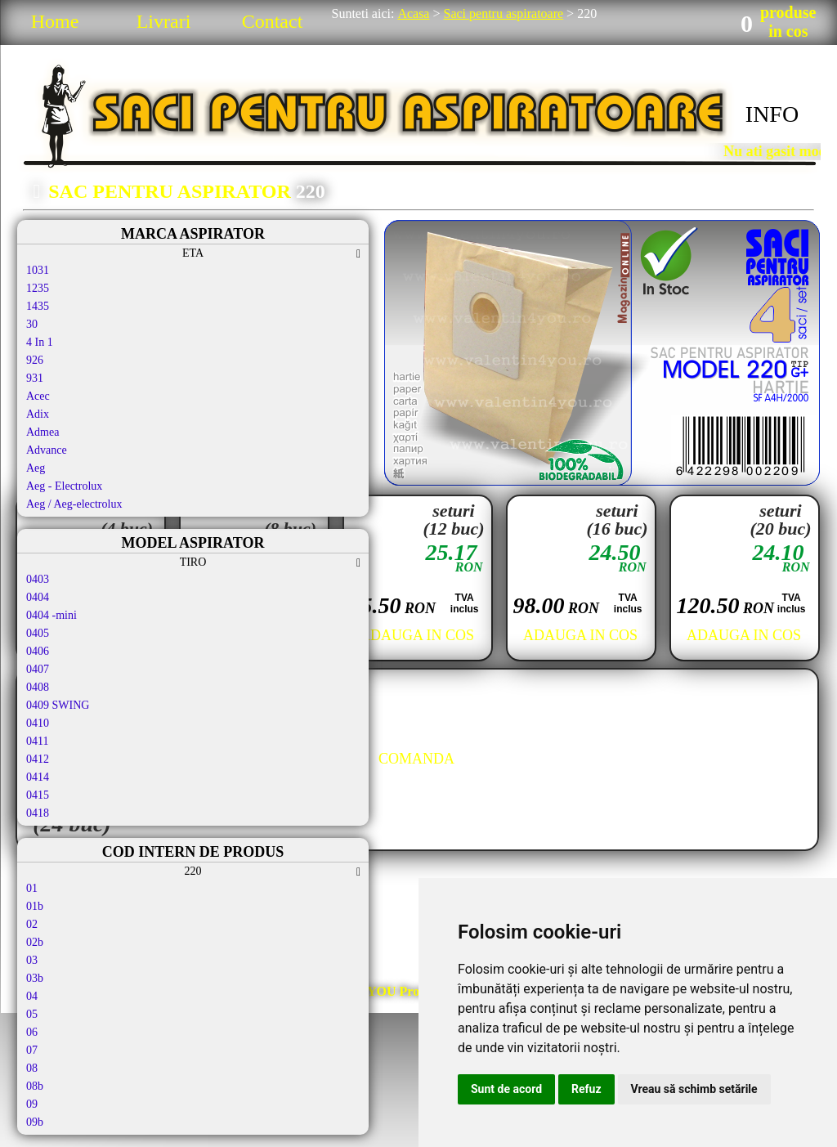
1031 (37, 270)
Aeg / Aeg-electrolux (74, 504)
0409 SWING (57, 705)
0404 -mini (51, 615)
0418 (37, 813)
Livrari (164, 21)
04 (32, 996)
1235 (37, 288)
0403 (37, 579)
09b (34, 1122)
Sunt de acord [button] (506, 1088)
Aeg (35, 468)
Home (55, 21)
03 (32, 960)
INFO (772, 114)
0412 (37, 759)
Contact (272, 21)
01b (34, 906)
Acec (38, 396)
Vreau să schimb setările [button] (694, 1088)
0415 (37, 795)
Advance (46, 450)
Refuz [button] (586, 1088)
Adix (37, 414)
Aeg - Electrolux (64, 486)
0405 (37, 633)
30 (32, 324)
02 (32, 924)
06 (32, 1032)
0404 (37, 597)
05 (32, 1014)
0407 (37, 669)
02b (34, 942)
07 (32, 1050)
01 (32, 888)
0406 (37, 651)
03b (34, 978)
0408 (37, 687)
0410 (37, 723)
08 (32, 1068)
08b (34, 1086)
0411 (37, 741)
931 (34, 378)
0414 (37, 777)
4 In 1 (39, 342)
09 (32, 1104)
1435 (37, 306)
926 (34, 360)
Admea (42, 432)
